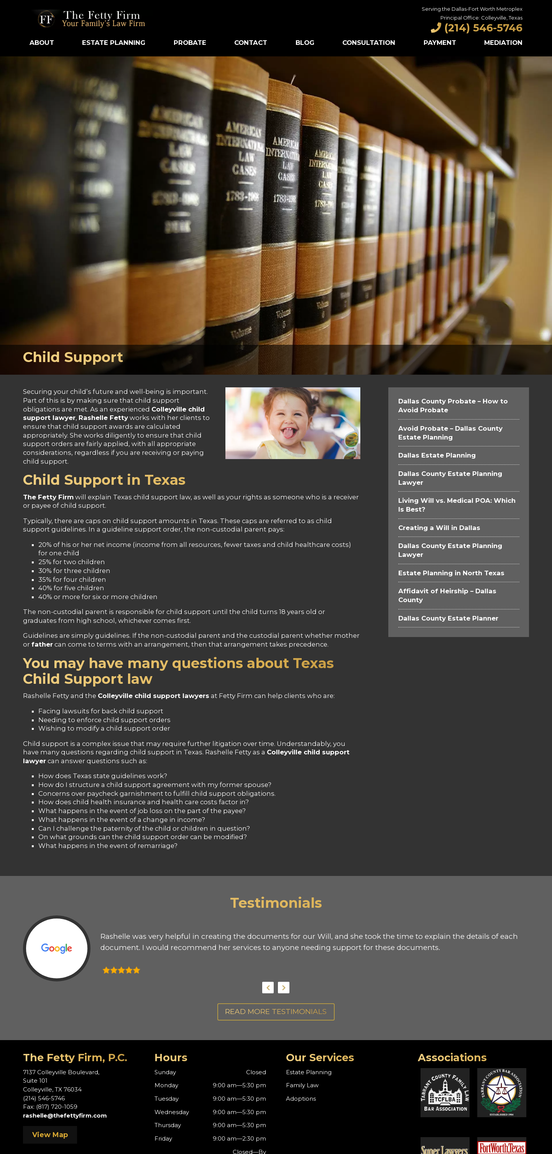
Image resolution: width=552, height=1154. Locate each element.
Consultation (368, 42)
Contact (250, 42)
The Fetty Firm (48, 497)
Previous (268, 987)
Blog (305, 42)
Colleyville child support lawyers (153, 696)
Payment (440, 42)
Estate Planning (113, 42)
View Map (50, 1135)
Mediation (503, 42)
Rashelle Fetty (103, 417)
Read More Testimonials (276, 1011)
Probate (190, 42)
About (42, 42)
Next (283, 987)
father (42, 644)
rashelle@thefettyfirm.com (65, 1115)
